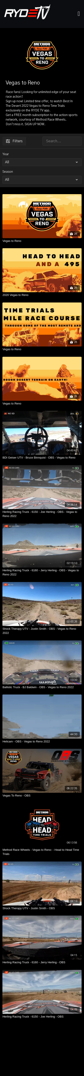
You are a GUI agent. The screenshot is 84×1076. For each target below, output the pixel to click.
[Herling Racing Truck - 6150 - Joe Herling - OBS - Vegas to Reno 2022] (41, 514)
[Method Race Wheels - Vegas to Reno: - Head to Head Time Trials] (41, 852)
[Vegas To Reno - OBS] (41, 795)
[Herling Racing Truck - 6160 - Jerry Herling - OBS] (41, 962)
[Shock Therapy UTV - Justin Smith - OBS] (41, 908)
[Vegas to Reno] (41, 241)
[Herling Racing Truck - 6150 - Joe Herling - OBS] (41, 1016)
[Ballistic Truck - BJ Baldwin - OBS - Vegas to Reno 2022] (41, 687)
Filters (14, 141)
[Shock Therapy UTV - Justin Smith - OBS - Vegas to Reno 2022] (41, 631)
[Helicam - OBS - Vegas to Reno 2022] (41, 741)
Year (5, 154)
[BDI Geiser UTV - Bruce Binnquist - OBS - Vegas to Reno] (41, 457)
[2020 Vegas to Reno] (41, 295)
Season (7, 171)
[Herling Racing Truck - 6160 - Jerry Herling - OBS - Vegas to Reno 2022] (41, 572)
